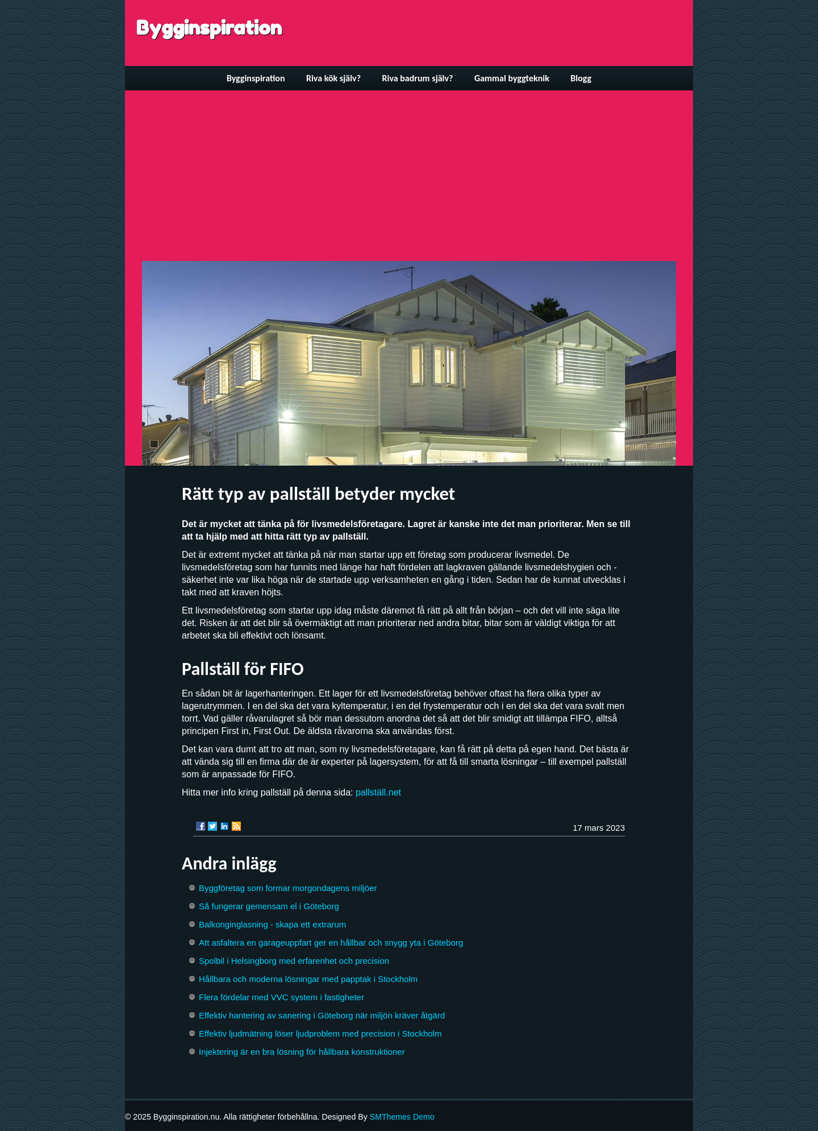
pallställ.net (378, 792)
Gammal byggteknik (511, 78)
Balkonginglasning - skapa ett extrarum (272, 924)
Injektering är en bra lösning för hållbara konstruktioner (302, 1052)
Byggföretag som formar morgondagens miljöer (288, 888)
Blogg (580, 78)
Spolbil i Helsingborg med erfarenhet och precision (294, 961)
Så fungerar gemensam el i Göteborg (269, 906)
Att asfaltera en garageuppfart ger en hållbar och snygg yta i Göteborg (331, 942)
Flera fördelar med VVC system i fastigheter (281, 997)
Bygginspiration (209, 27)
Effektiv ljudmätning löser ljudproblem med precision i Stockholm (320, 1033)
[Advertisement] (409, 175)
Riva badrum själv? (417, 78)
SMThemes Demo (402, 1116)
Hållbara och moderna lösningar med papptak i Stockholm (308, 979)
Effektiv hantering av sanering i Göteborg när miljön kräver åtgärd (322, 1015)
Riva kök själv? (333, 78)
